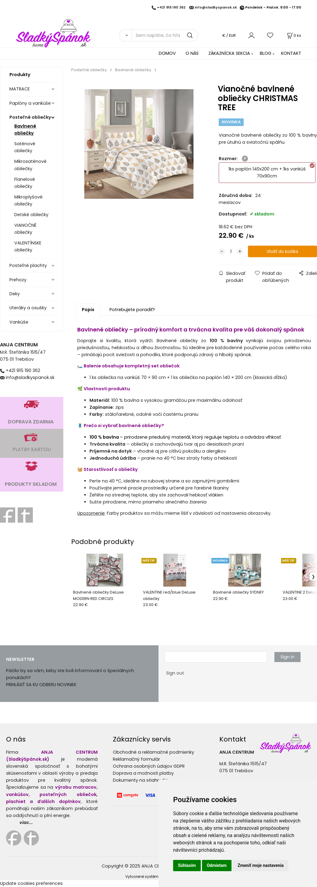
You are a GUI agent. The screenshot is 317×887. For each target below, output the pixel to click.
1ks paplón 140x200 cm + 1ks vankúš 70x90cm (271, 171)
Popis (88, 310)
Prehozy (17, 280)
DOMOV (167, 53)
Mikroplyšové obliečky (28, 200)
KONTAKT (291, 53)
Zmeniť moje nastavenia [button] (261, 865)
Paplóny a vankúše (30, 103)
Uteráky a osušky (28, 308)
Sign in (287, 657)
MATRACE (19, 89)
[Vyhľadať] (125, 35)
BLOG (265, 53)
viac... (26, 822)
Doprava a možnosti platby (143, 773)
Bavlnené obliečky (25, 129)
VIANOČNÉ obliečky (25, 228)
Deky (14, 294)
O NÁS (192, 53)
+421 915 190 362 (171, 7)
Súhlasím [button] (187, 865)
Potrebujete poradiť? (132, 310)
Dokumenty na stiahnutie (140, 780)
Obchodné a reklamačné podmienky (153, 752)
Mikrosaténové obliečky (30, 164)
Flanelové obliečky (24, 182)
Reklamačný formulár (136, 759)
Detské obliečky (31, 215)
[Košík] (293, 35)
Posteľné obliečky (30, 117)
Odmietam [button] (217, 865)
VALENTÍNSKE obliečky (27, 246)
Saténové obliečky (24, 147)
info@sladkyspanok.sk (216, 7)
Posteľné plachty (28, 265)
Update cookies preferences (31, 883)
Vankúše (18, 322)
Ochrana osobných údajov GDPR (149, 766)
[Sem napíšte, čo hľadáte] (165, 35)
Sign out (175, 673)
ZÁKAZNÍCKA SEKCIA (229, 53)
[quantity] (231, 252)
